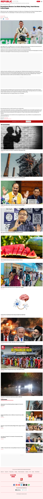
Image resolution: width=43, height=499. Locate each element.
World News (2, 343)
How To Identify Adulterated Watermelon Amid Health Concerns (12, 259)
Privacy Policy (11, 471)
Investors (26, 471)
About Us (2, 471)
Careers (33, 471)
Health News (2, 261)
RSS (30, 471)
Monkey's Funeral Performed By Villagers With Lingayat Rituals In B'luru (13, 426)
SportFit (1, 17)
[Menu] (41, 1)
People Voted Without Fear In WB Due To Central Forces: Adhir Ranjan (13, 205)
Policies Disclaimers (21, 471)
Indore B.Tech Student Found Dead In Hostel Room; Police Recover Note (13, 150)
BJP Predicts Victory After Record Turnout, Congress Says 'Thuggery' (12, 287)
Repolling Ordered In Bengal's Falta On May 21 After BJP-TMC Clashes (12, 369)
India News (2, 398)
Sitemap (16, 471)
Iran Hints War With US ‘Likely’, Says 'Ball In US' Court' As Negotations (13, 342)
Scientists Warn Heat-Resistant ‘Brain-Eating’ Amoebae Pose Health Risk (13, 314)
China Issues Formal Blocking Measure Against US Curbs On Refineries (13, 177)
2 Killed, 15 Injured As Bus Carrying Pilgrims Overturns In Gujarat (13, 447)
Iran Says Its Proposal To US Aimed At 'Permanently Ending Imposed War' (12, 437)
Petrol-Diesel (37, 471)
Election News (2, 206)
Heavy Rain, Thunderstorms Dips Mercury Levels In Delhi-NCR (11, 396)
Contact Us (6, 471)
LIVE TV (38, 1)
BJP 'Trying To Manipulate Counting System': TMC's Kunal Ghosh (12, 232)
